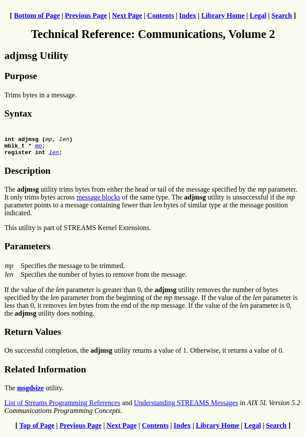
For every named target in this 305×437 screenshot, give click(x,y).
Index (187, 15)
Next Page (127, 15)
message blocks (98, 201)
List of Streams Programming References (62, 406)
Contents (160, 15)
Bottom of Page (37, 15)
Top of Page (36, 429)
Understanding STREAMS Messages (186, 406)
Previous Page (86, 15)
